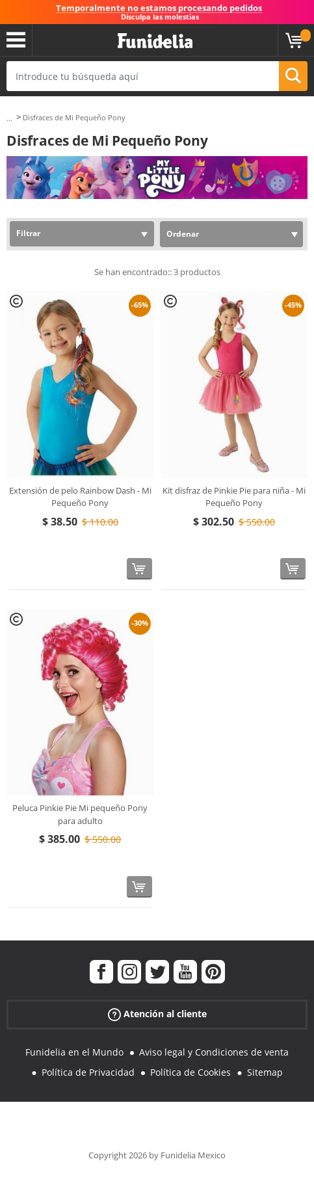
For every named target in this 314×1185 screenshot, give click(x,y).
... (9, 118)
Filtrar (28, 233)
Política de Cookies (190, 1072)
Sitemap (265, 1072)
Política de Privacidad (88, 1072)
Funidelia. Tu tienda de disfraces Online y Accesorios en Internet (155, 41)
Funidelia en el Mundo (74, 1052)
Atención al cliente (157, 1013)
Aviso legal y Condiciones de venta (214, 1052)
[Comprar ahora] (139, 568)
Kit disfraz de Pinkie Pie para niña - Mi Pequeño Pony (234, 497)
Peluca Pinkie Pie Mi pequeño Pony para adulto (80, 814)
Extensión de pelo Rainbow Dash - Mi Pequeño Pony (80, 497)
